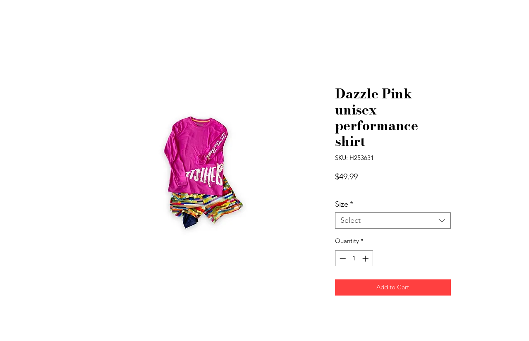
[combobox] (393, 220)
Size (344, 204)
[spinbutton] (354, 258)
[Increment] (366, 258)
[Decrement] (341, 258)
